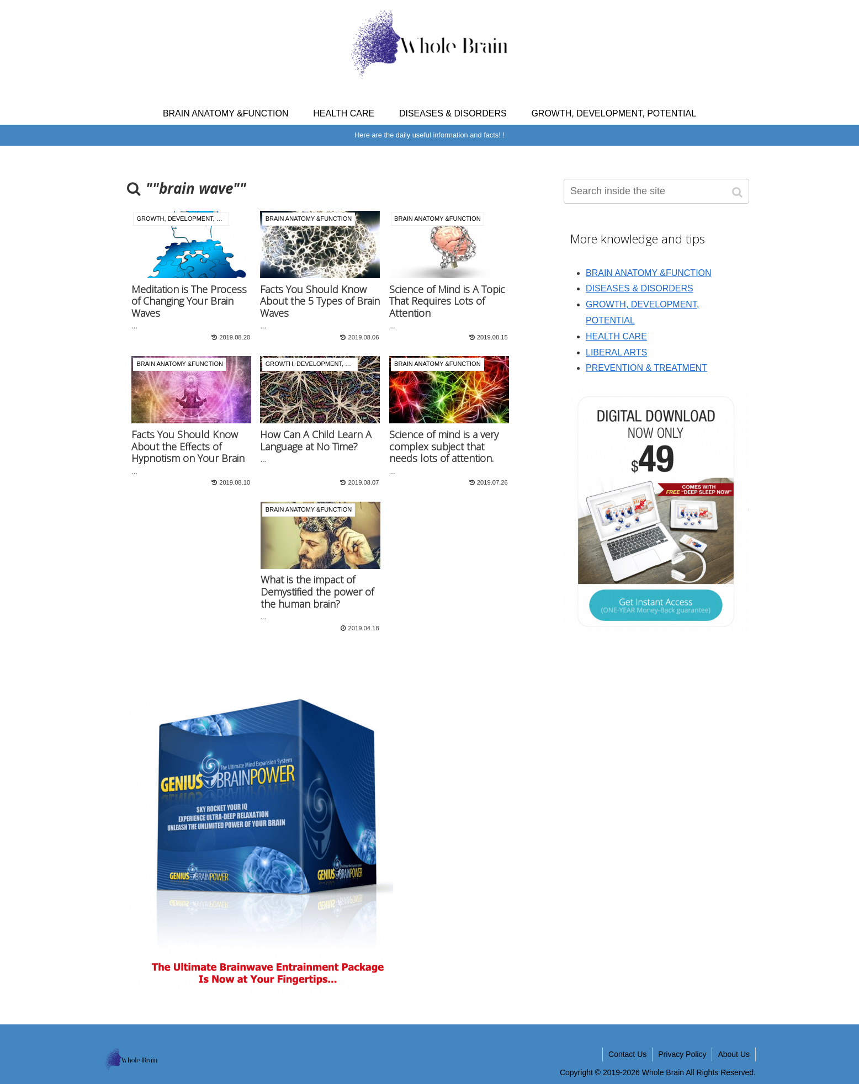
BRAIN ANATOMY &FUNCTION (649, 273)
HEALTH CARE (616, 336)
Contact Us (627, 1054)
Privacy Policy (682, 1054)
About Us (734, 1054)
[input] (656, 191)
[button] (738, 192)
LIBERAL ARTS (616, 352)
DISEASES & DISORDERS (639, 288)
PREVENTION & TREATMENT (646, 368)
